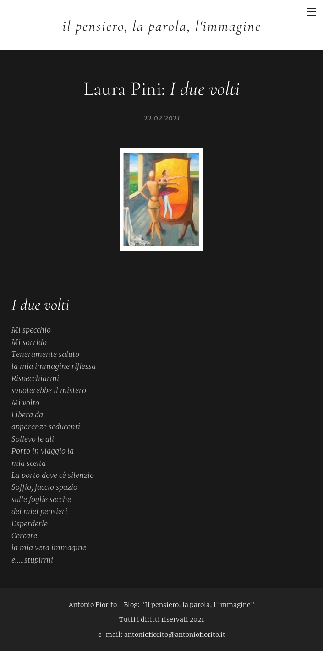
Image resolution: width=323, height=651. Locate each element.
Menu (311, 11)
